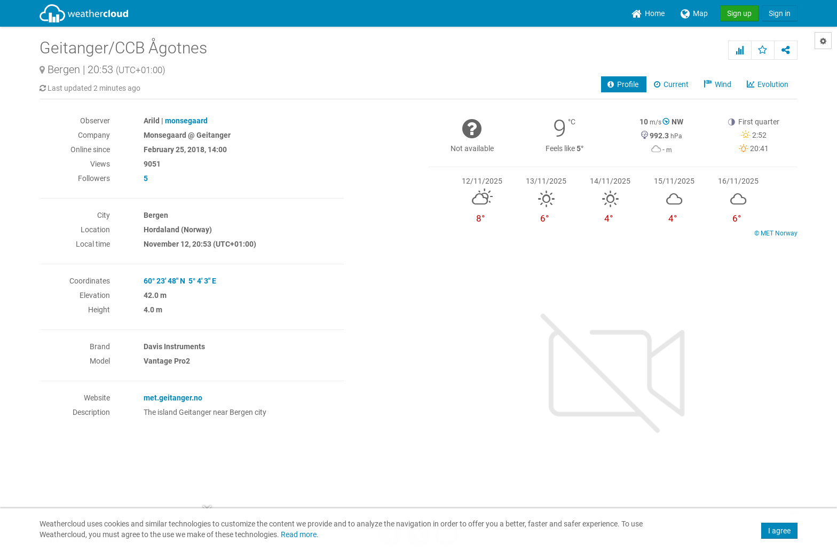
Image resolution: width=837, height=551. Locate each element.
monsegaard (186, 120)
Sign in (780, 13)
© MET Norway (775, 233)
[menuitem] (648, 13)
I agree (779, 530)
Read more (299, 534)
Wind (718, 84)
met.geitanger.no (173, 397)
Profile (623, 84)
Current (672, 84)
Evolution (768, 84)
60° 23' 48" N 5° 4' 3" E (180, 281)
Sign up (739, 13)
